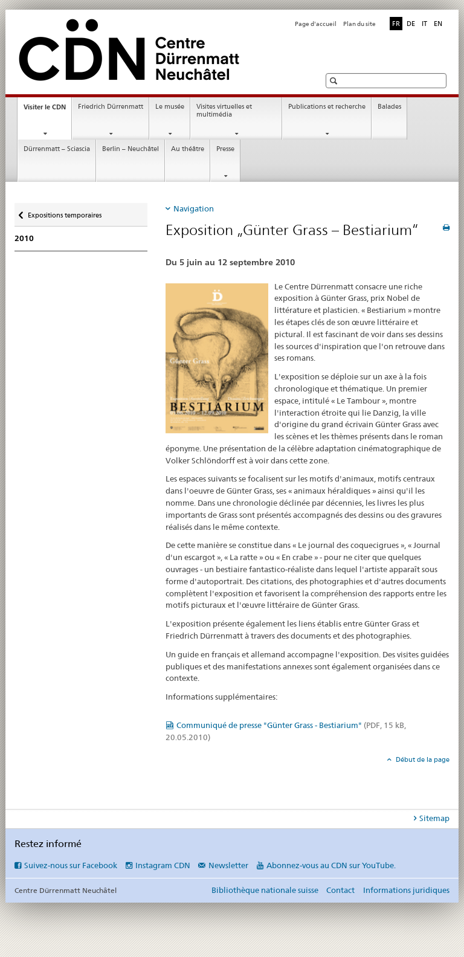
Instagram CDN (162, 865)
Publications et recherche (327, 107)
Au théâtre (187, 149)
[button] (335, 81)
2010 (24, 238)
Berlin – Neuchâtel (130, 149)
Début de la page (422, 759)
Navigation (193, 208)
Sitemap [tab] (434, 818)
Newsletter (228, 865)
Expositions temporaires (64, 211)
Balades (389, 107)
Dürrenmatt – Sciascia (57, 149)
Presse (225, 149)
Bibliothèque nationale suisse (264, 890)
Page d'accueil (316, 24)
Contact (340, 890)
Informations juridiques (406, 890)
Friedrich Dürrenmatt (110, 107)
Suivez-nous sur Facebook (70, 865)
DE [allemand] (411, 23)
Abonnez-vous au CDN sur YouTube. (331, 865)
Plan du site (359, 24)
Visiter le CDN (47, 110)
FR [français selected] (396, 23)
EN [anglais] (438, 23)
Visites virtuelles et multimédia (224, 110)
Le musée (169, 107)
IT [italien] (424, 23)
